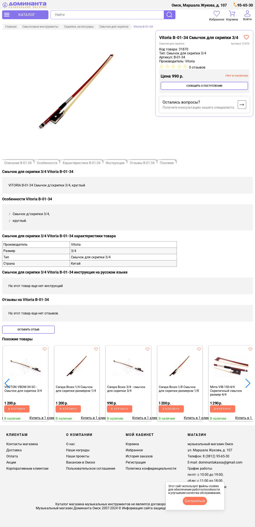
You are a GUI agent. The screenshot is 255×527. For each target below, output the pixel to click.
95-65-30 (245, 5)
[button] (248, 383)
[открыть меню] (25, 14)
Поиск (169, 15)
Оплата (12, 456)
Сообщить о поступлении (204, 85)
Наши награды (77, 450)
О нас (70, 444)
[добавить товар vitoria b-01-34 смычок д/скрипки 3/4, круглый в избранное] (246, 37)
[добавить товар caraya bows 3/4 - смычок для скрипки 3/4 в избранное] (147, 349)
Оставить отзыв (28, 329)
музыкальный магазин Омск (210, 444)
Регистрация (136, 462)
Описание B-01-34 (18, 163)
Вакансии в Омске (80, 462)
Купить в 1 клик (42, 418)
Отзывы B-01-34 (142, 163)
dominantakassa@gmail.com (220, 462)
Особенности (47, 163)
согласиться (195, 501)
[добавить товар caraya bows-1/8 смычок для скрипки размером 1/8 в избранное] (199, 349)
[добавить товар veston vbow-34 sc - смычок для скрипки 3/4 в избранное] (44, 349)
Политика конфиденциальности (151, 468)
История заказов (139, 456)
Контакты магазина (22, 444)
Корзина (132, 444)
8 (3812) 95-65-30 (216, 456)
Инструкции (115, 163)
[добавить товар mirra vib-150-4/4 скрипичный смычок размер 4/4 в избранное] (250, 349)
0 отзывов (197, 67)
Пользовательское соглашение (90, 468)
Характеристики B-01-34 (81, 163)
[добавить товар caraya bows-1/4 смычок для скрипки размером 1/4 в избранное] (96, 349)
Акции (11, 462)
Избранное (134, 450)
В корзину (16, 408)
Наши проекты (77, 456)
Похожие (167, 163)
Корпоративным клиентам (27, 468)
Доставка (14, 450)
